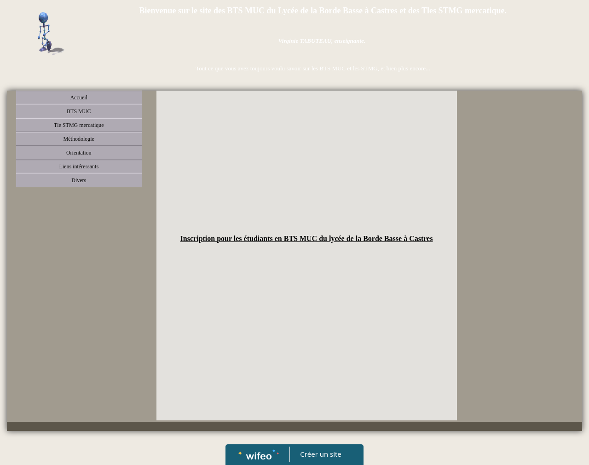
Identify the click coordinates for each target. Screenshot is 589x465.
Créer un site (320, 454)
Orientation (79, 152)
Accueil (78, 97)
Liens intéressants (78, 166)
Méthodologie (79, 139)
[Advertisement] (306, 164)
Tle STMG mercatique (79, 125)
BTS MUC (79, 111)
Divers (78, 180)
